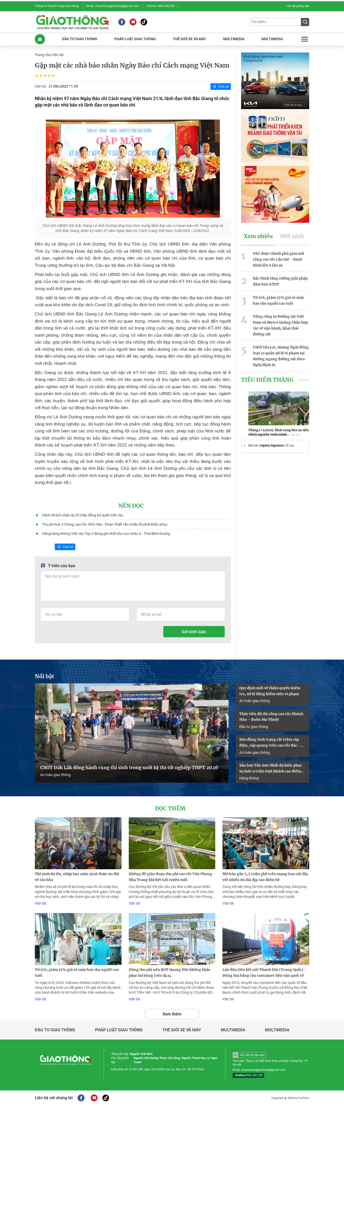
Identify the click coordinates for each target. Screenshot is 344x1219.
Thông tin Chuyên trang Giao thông (57, 6)
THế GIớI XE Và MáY (189, 39)
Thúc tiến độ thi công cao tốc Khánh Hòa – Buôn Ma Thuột (271, 717)
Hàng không (249, 778)
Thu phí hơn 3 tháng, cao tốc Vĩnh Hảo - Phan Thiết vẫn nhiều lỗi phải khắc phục (104, 524)
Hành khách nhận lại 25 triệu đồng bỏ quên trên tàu (82, 515)
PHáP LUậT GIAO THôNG (135, 39)
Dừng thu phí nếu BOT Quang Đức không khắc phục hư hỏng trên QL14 (169, 972)
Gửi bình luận (194, 631)
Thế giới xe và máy (181, 1030)
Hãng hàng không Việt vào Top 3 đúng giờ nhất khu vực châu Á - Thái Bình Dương (106, 534)
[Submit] (305, 22)
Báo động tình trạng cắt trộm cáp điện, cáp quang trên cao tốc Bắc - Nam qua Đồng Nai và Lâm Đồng (269, 742)
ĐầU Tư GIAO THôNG (79, 39)
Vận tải (57, 55)
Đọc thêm (170, 808)
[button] (252, 435)
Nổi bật (44, 676)
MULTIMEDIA (233, 39)
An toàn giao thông (55, 775)
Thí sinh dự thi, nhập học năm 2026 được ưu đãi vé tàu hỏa (77, 877)
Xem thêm (172, 1014)
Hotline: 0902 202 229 (160, 6)
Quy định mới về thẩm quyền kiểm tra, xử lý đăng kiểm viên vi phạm (269, 691)
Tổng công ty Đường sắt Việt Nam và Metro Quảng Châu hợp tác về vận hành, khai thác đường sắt (280, 325)
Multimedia (233, 1030)
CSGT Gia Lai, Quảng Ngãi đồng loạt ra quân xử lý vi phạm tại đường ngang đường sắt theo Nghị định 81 (281, 356)
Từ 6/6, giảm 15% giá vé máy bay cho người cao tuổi (278, 300)
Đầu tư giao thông (253, 727)
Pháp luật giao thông (119, 1030)
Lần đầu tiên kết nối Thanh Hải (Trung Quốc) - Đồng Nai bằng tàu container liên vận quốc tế (264, 972)
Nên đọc (131, 506)
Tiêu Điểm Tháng (267, 380)
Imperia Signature (272, 445)
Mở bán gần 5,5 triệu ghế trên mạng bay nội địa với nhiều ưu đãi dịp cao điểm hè (265, 877)
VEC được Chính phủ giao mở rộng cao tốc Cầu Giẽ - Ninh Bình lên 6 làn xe (278, 259)
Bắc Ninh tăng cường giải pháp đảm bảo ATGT (280, 281)
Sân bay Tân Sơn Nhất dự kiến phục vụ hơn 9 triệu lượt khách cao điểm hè (270, 768)
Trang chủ (43, 55)
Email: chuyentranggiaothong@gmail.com (112, 6)
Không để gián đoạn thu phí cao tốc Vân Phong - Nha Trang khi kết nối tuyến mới (172, 877)
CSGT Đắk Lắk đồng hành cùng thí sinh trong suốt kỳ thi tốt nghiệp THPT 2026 (129, 767)
